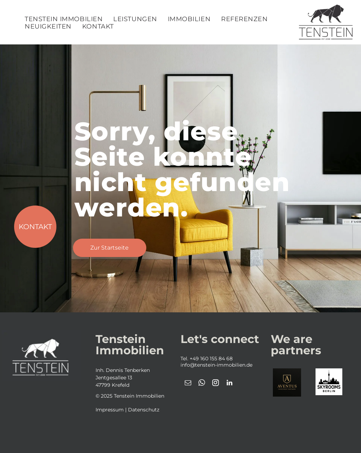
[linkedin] (229, 384)
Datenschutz (143, 409)
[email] (188, 384)
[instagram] (216, 384)
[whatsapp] (202, 384)
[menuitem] (63, 19)
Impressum (110, 409)
